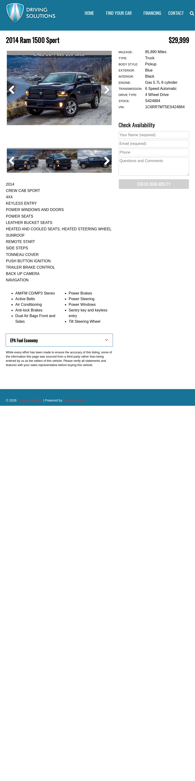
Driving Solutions (29, 456)
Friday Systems (74, 456)
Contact (176, 12)
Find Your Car (119, 12)
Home (89, 12)
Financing (152, 12)
